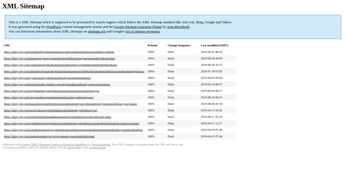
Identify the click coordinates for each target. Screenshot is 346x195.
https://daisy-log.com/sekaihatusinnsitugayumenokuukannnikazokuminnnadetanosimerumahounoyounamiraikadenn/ (73, 129)
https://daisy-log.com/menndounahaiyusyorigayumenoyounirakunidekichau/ (49, 136)
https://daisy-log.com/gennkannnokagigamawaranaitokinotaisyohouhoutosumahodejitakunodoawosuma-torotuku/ (71, 123)
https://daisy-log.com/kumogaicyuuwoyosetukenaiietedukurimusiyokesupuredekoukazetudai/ (59, 58)
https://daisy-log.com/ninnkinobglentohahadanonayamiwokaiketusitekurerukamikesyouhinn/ (59, 51)
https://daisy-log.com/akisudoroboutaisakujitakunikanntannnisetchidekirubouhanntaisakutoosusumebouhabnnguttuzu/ (74, 71)
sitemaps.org (97, 31)
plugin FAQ (74, 147)
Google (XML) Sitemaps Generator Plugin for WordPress (54, 144)
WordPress (53, 27)
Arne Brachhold (178, 27)
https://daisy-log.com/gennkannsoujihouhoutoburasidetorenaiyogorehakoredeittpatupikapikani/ (60, 64)
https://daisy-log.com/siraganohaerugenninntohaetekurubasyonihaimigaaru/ (49, 97)
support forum (97, 147)
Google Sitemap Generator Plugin (138, 27)
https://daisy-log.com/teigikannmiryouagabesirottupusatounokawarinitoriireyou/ (51, 90)
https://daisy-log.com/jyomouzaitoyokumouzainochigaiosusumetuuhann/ (47, 77)
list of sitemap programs (143, 31)
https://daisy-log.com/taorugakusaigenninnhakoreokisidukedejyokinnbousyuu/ (50, 110)
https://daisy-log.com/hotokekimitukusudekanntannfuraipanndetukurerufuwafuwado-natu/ (57, 116)
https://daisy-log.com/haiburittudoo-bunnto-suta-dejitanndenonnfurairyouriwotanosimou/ (57, 84)
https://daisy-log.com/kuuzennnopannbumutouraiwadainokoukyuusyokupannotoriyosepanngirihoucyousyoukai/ (70, 103)
